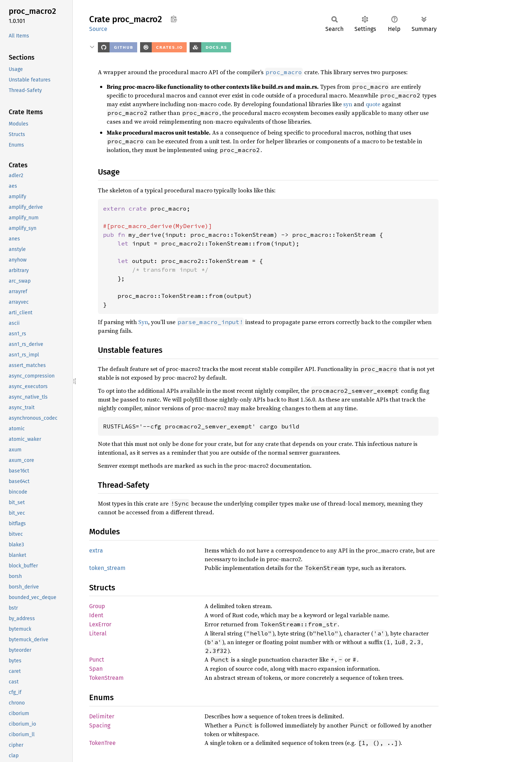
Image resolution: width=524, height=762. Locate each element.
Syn (143, 322)
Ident (96, 615)
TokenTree (102, 742)
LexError (100, 624)
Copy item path (174, 19)
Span (96, 668)
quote (373, 104)
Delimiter (101, 716)
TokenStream (106, 677)
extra (96, 550)
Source (98, 28)
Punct (96, 659)
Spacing (99, 725)
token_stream (107, 567)
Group (97, 606)
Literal (98, 633)
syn (347, 104)
